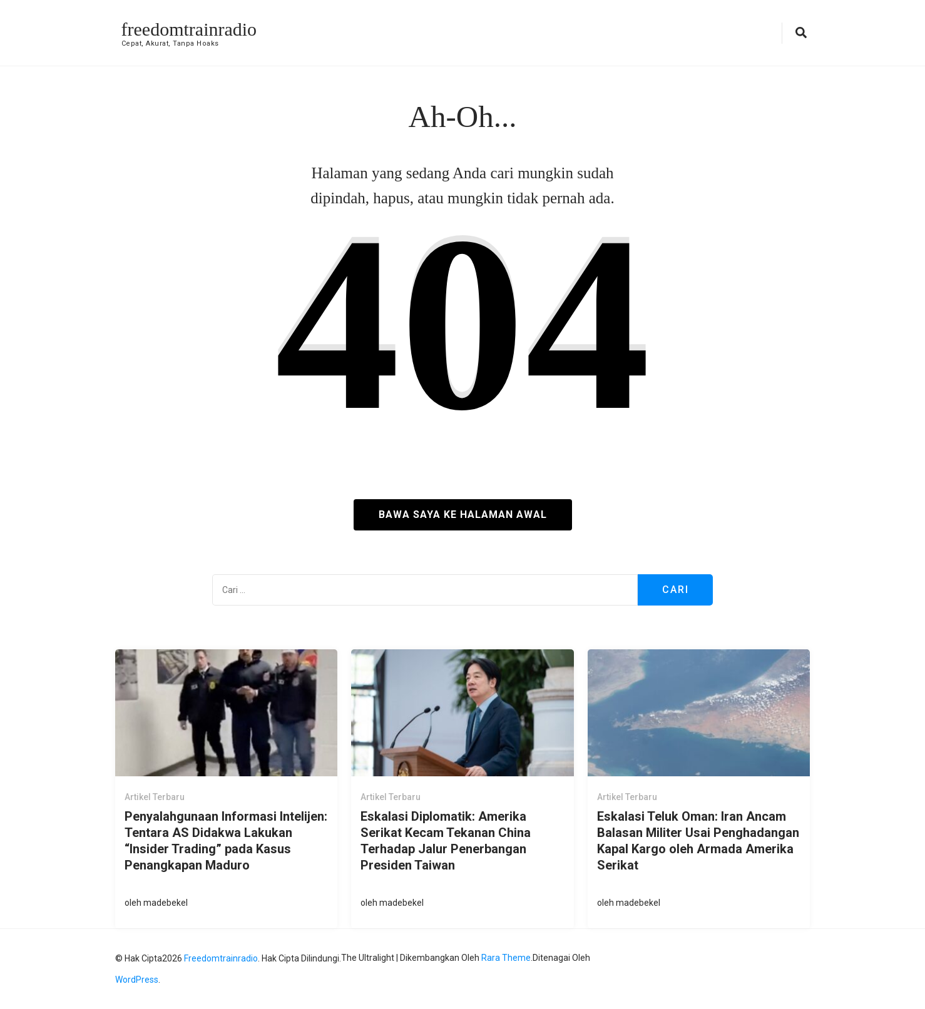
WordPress (136, 980)
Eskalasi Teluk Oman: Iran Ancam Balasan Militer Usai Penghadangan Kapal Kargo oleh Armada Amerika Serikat (698, 841)
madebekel (165, 903)
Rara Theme (506, 958)
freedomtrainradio (189, 29)
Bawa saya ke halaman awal (463, 514)
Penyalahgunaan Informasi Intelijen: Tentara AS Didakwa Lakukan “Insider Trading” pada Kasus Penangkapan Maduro (226, 841)
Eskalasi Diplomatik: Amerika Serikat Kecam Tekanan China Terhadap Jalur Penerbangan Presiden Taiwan (445, 841)
